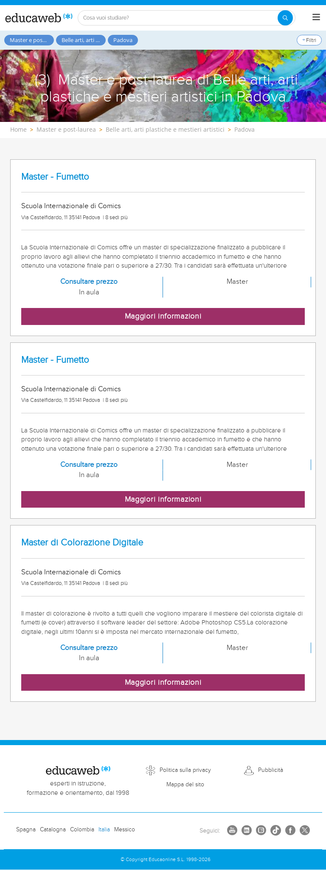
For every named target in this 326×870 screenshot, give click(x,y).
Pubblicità (270, 770)
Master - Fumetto (55, 177)
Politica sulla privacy (185, 770)
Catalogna (53, 829)
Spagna (26, 829)
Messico (124, 829)
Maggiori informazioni (163, 316)
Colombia (82, 829)
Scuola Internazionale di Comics (71, 206)
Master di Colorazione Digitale (82, 542)
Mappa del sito (185, 784)
